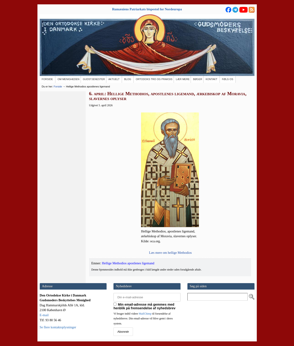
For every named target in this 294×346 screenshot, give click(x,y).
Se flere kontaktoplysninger (58, 327)
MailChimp (145, 313)
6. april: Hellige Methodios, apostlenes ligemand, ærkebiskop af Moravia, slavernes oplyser (167, 96)
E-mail (44, 315)
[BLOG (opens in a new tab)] (128, 79)
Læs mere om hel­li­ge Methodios (170, 252)
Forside (58, 86)
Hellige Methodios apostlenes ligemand (128, 263)
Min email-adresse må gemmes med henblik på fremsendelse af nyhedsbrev (144, 306)
